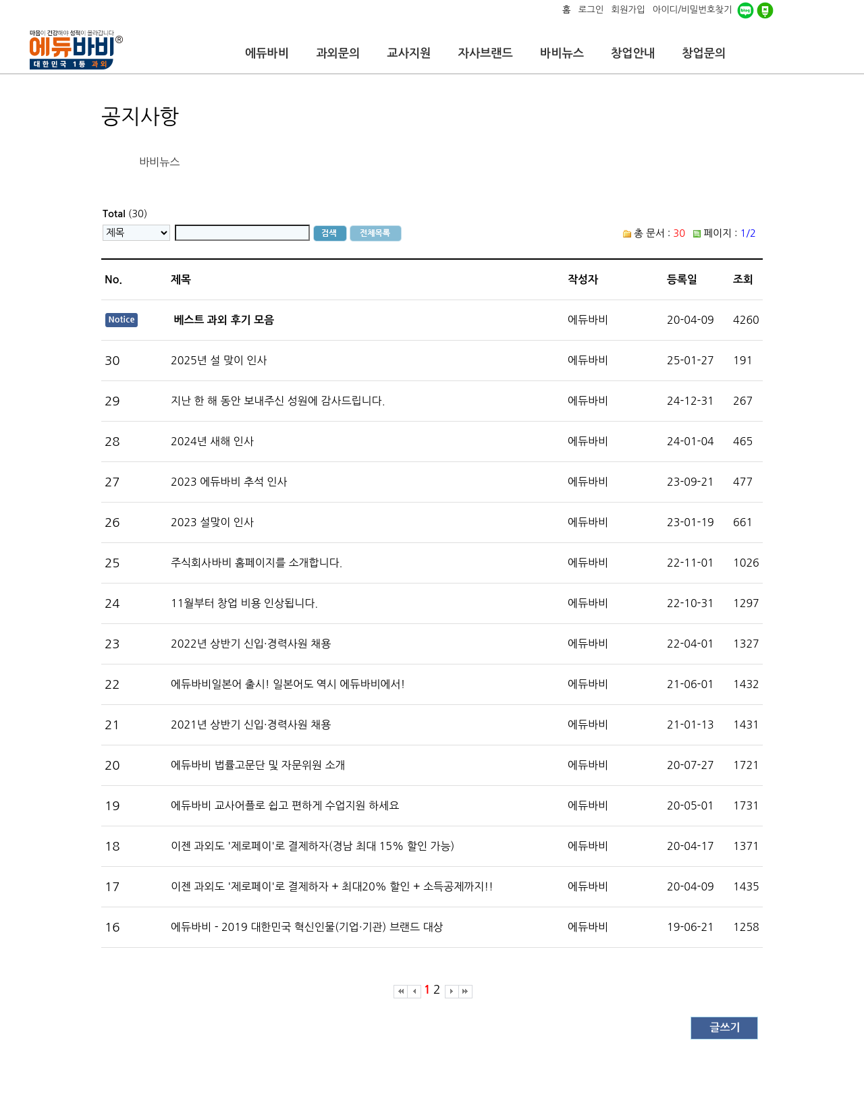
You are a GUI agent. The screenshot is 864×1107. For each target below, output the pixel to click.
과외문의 (338, 53)
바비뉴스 (562, 53)
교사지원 (409, 53)
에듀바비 (267, 53)
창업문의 (704, 53)
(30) (125, 213)
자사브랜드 (485, 53)
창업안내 (633, 53)
